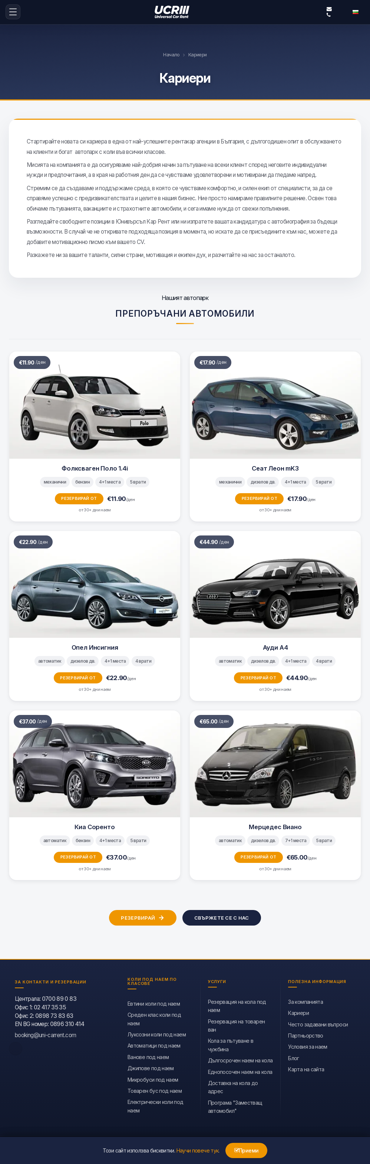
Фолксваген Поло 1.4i (95, 467)
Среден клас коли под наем (154, 1018)
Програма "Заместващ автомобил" (235, 1106)
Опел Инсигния (95, 647)
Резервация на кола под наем (237, 1005)
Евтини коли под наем (154, 1003)
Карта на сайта (306, 1069)
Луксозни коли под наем (157, 1034)
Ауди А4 (275, 647)
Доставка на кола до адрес (233, 1086)
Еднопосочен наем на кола (240, 1071)
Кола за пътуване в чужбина (230, 1044)
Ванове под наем (148, 1056)
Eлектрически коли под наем (156, 1105)
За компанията (305, 1001)
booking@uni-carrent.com (329, 9)
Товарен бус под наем (155, 1090)
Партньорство (305, 1035)
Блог (293, 1057)
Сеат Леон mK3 (275, 467)
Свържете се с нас (221, 917)
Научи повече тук (197, 1150)
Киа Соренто (95, 826)
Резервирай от (79, 498)
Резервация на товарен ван (236, 1025)
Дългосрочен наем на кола (240, 1060)
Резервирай (143, 917)
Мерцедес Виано (275, 826)
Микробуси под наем (153, 1079)
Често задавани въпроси (318, 1023)
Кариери (298, 1012)
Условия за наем (307, 1046)
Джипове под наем (151, 1068)
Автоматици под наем (154, 1045)
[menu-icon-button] (13, 11)
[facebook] (15, 1048)
